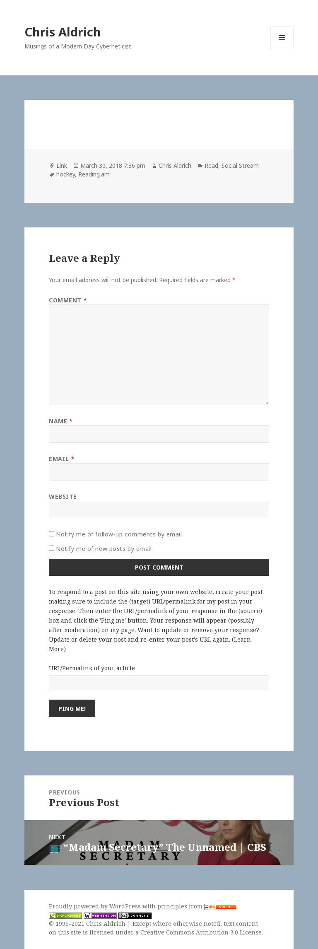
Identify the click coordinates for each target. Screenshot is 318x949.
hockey (65, 174)
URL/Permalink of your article (92, 668)
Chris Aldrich (62, 32)
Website (63, 496)
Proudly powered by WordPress (95, 906)
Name (60, 421)
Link (61, 165)
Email (62, 459)
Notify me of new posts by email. (104, 549)
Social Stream (240, 165)
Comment (68, 300)
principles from (197, 906)
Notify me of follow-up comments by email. (119, 534)
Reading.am (94, 174)
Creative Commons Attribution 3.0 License (201, 932)
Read (211, 165)
